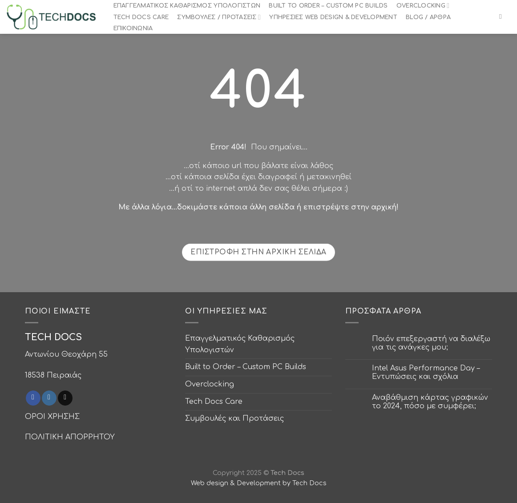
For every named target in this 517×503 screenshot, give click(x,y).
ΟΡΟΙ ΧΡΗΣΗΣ (52, 417)
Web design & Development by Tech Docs (259, 483)
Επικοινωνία (133, 28)
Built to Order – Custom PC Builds (328, 6)
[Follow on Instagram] (49, 398)
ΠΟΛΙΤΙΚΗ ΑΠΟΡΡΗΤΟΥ (70, 437)
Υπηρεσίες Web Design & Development (333, 17)
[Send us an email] (65, 398)
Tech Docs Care (141, 17)
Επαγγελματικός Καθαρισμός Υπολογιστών (186, 6)
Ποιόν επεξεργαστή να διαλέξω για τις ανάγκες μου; (431, 343)
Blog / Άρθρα (428, 17)
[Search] (502, 16)
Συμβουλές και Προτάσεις (234, 418)
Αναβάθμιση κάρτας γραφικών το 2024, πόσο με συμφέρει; (430, 402)
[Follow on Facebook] (33, 398)
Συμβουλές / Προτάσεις (219, 17)
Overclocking (422, 5)
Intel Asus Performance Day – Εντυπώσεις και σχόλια (426, 372)
